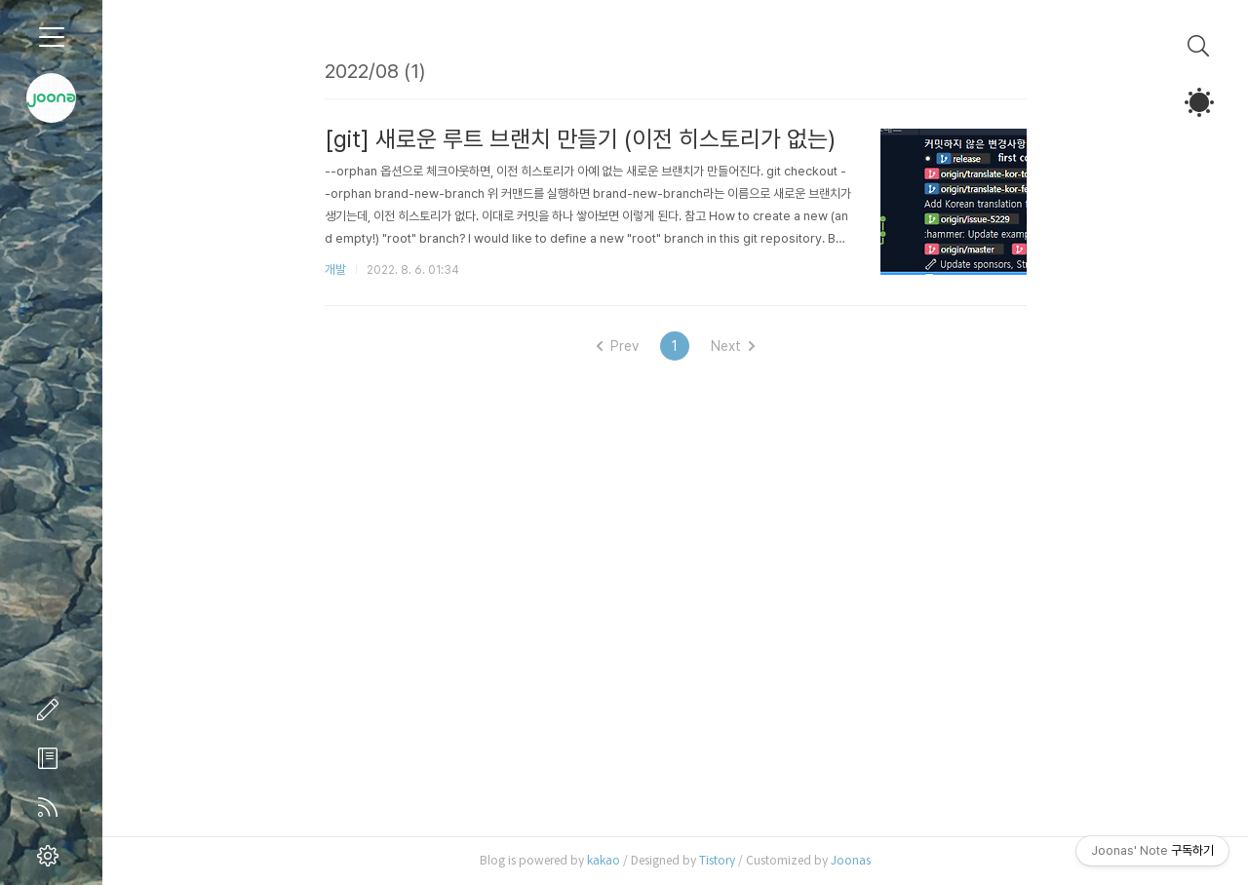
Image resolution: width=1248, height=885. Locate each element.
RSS (51, 807)
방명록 (51, 758)
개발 (335, 269)
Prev (618, 346)
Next (733, 346)
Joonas (851, 860)
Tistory (717, 860)
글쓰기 (51, 709)
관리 (51, 855)
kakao (603, 860)
